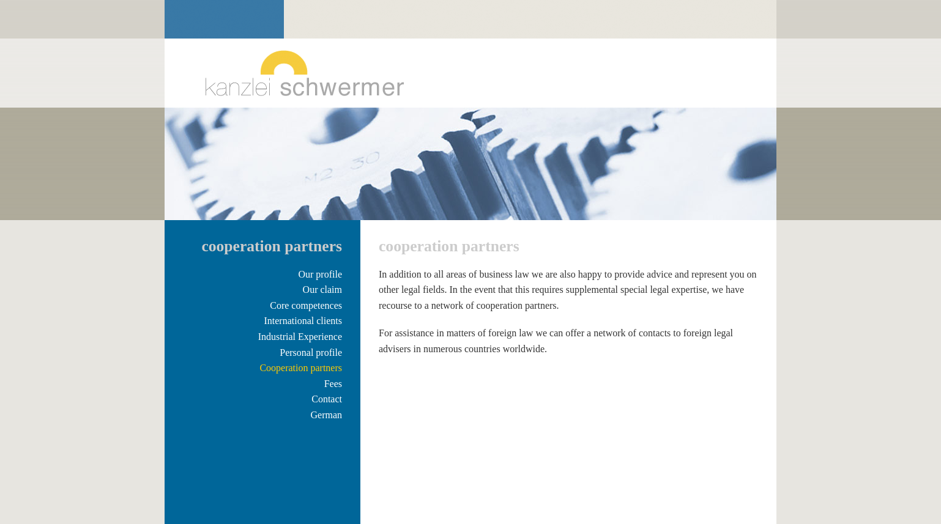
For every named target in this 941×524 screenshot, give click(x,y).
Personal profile (311, 352)
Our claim (322, 289)
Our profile (320, 274)
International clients (303, 321)
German (326, 415)
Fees (333, 383)
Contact (326, 399)
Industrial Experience (300, 336)
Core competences (306, 305)
